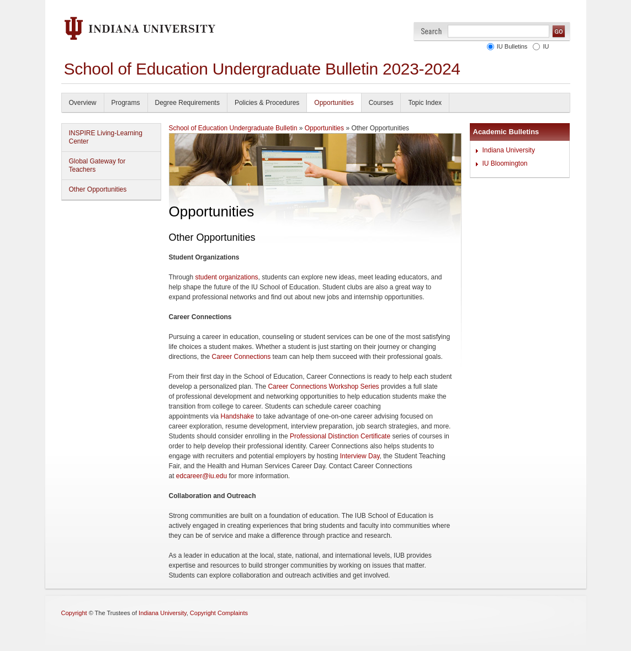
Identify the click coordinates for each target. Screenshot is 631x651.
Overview (83, 103)
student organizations (226, 277)
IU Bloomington (505, 163)
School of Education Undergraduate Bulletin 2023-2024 (262, 69)
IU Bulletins (512, 46)
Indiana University (508, 150)
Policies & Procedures (267, 103)
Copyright (74, 613)
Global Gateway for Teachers (97, 165)
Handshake (237, 416)
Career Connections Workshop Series (323, 386)
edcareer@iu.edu (201, 476)
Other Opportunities (98, 189)
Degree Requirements (187, 103)
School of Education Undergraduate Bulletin (233, 128)
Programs (126, 103)
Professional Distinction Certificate (340, 436)
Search (431, 31)
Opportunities (333, 103)
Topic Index (425, 103)
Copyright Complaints (219, 613)
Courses (381, 103)
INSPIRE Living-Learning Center (105, 137)
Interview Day (360, 456)
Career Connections (241, 357)
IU (546, 46)
